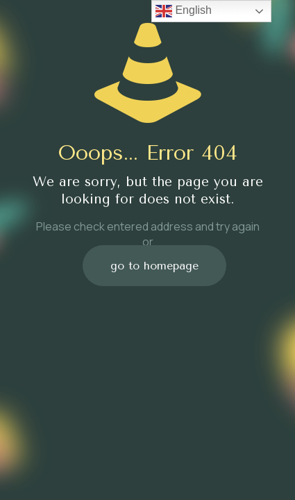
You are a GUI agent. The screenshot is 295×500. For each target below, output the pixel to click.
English (183, 11)
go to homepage (154, 265)
